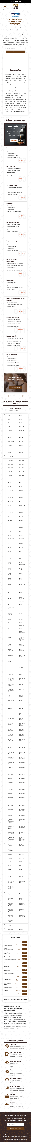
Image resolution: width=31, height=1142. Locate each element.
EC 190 (21, 494)
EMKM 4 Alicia (21, 704)
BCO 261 (21, 441)
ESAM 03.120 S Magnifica (11, 753)
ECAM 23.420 (9, 579)
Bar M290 (21, 430)
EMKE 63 (10, 704)
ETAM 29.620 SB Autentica (22, 827)
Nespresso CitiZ (10, 894)
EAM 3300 (21, 464)
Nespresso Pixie (21, 910)
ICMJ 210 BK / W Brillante (11, 882)
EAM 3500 (21, 467)
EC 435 (21, 524)
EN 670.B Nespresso (21, 730)
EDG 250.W (21, 684)
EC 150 (9, 486)
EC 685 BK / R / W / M (22, 539)
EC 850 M (21, 555)
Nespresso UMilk (10, 921)
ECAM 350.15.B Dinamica (10, 613)
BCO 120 (21, 434)
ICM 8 (9, 873)
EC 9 (20, 558)
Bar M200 (10, 430)
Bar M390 (10, 434)
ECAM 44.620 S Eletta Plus (21, 624)
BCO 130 (10, 437)
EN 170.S (10, 713)
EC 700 (21, 543)
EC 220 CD (10, 501)
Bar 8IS (9, 426)
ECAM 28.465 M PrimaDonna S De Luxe (22, 599)
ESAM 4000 (22, 786)
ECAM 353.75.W (10, 623)
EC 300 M (10, 512)
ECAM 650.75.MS (21, 650)
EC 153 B (21, 490)
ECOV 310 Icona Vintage (21, 666)
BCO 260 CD (11, 441)
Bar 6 (20, 422)
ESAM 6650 (10, 809)
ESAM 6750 (22, 815)
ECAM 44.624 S (10, 629)
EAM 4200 (21, 471)
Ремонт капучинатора (8, 993)
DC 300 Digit (11, 456)
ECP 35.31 (21, 674)
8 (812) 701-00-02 (15, 1)
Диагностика (6, 941)
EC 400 (9, 516)
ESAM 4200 (10, 789)
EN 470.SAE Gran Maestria (22, 724)
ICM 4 (9, 869)
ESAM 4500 (22, 793)
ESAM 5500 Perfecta (10, 801)
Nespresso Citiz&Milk (21, 894)
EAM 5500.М (22, 479)
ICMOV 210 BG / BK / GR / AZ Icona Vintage (11, 888)
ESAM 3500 (10, 782)
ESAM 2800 (10, 771)
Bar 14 (20, 415)
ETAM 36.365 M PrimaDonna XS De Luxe (11, 839)
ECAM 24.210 (9, 588)
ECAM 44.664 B (10, 637)
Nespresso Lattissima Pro (10, 910)
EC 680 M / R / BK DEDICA (11, 539)
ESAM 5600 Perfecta (22, 801)
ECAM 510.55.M (21, 645)
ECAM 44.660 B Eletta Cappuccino (22, 630)
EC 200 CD (10, 497)
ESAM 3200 (10, 774)
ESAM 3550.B (22, 782)
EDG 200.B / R (22, 679)
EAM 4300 (10, 475)
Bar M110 (21, 426)
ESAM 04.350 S (11, 763)
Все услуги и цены (15, 396)
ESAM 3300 (10, 778)
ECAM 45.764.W (10, 645)
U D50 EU (10, 925)
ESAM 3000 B (22, 771)
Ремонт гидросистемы (9, 973)
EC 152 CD (10, 490)
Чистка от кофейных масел (10, 959)
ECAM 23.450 (20, 579)
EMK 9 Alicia (11, 700)
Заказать (15, 52)
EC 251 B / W (22, 505)
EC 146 (21, 482)
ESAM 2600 (22, 767)
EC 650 (21, 535)
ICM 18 (9, 861)
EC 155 (9, 494)
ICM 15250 (10, 858)
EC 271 (21, 509)
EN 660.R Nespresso (10, 730)
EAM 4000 (10, 471)
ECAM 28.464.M (10, 598)
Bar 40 (20, 419)
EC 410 (21, 516)
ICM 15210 (21, 854)
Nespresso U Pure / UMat (22, 916)
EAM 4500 (10, 479)
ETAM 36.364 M (22, 833)
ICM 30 (20, 865)
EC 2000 (21, 497)
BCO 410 (21, 445)
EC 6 (20, 531)
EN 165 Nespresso (21, 709)
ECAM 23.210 (20, 574)
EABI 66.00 (10, 460)
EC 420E (10, 520)
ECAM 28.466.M (21, 605)
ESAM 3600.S (11, 786)
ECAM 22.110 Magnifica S (22, 563)
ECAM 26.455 (20, 593)
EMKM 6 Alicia (10, 709)
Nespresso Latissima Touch (10, 904)
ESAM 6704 (10, 815)
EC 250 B (10, 505)
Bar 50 (9, 422)
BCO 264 (10, 445)
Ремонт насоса (7, 976)
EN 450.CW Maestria (10, 724)
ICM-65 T (10, 876)
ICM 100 (10, 854)
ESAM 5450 (22, 797)
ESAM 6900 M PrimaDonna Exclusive (11, 821)
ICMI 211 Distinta (21, 877)
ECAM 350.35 (20, 612)
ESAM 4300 (22, 789)
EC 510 (9, 531)
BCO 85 (9, 452)
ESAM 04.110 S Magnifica (11, 758)
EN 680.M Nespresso (10, 735)
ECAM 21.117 (9, 563)
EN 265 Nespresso (21, 714)
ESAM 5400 (10, 797)
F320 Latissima (10, 850)
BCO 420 (10, 449)
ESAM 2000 (22, 762)
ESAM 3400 (22, 778)
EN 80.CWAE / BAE (22, 740)
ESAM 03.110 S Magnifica (22, 748)
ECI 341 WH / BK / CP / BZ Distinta (22, 655)
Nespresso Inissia (21, 899)
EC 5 (9, 527)
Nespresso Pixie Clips (10, 916)
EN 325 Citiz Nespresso (22, 719)
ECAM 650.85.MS (10, 655)
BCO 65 (21, 449)
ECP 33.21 (10, 674)
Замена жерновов (7, 987)
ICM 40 (20, 869)
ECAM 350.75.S (21, 618)
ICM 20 (9, 865)
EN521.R (10, 747)
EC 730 (21, 547)
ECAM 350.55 (9, 618)
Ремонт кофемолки (8, 945)
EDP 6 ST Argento (21, 696)
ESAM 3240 (22, 774)
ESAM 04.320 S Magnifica (22, 758)
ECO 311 (21, 660)
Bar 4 (9, 419)
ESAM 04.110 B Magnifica (22, 753)
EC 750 (9, 551)
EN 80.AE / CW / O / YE (10, 740)
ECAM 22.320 (9, 569)
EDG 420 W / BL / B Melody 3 (11, 690)
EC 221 (21, 501)
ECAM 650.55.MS (10, 650)
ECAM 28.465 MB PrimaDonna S (11, 606)
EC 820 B (10, 555)
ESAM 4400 (10, 793)
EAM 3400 (10, 467)
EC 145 (9, 482)
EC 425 (21, 520)
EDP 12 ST (21, 689)
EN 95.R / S (21, 744)
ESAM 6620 (22, 805)
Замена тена (6, 990)
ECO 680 (10, 665)
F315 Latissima (21, 845)
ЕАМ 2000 (10, 929)
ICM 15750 (21, 858)
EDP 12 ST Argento (10, 696)
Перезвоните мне (15, 387)
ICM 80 (20, 873)
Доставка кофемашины (9, 956)
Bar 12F (10, 415)
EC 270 (9, 509)
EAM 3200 (10, 464)
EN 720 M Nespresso (21, 735)
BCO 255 (21, 437)
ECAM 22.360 (20, 569)
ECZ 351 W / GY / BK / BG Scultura (11, 679)
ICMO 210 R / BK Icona (22, 882)
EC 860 (9, 558)
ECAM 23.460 (9, 584)
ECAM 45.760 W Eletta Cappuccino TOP (22, 638)
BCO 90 (21, 452)
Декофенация (7, 966)
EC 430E (10, 524)
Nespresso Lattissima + (22, 904)
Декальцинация (7, 962)
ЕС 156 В (21, 929)
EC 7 (9, 543)
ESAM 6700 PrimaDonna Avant (22, 810)
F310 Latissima (10, 845)
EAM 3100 (21, 460)
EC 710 (9, 547)
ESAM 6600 (10, 805)
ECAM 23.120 (9, 574)
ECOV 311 (10, 671)
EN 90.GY (10, 744)
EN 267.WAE (11, 718)
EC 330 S (21, 512)
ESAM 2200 (10, 767)
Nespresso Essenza (10, 899)
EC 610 (9, 535)
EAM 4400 (21, 475)
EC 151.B (21, 486)
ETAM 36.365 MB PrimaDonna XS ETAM (22, 839)
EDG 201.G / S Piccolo (11, 685)
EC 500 (21, 527)
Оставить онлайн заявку (15, 1128)
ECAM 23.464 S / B (22, 584)
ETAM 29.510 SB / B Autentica (11, 827)
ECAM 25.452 (20, 588)
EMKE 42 (21, 700)
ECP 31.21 (21, 671)
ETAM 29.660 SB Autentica (11, 833)
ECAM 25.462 (9, 593)
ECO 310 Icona (10, 661)
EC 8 (20, 551)
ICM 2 (20, 861)
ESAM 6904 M (22, 820)
